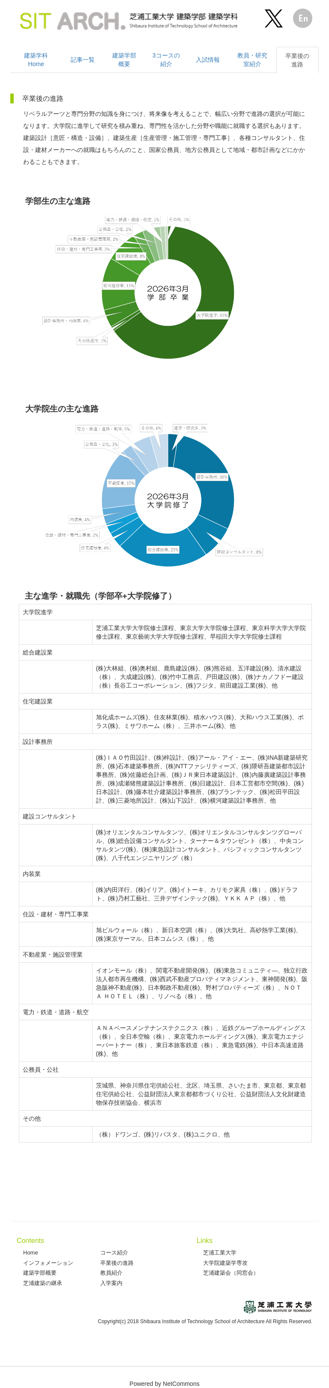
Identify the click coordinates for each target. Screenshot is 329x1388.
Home (30, 1252)
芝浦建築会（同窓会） (231, 1273)
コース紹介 (114, 1252)
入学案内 (111, 1283)
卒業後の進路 (117, 1263)
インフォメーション (48, 1263)
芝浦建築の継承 (42, 1283)
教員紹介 (111, 1273)
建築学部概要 (40, 1273)
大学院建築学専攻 (225, 1263)
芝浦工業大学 (219, 1252)
